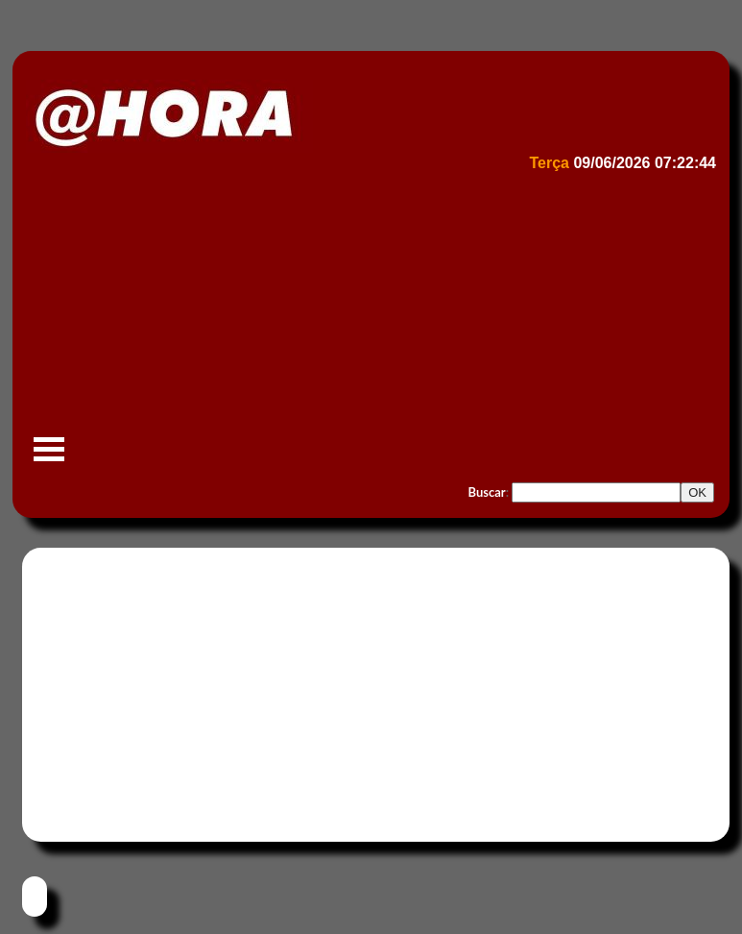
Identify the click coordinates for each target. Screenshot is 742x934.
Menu (49, 458)
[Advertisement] (368, 322)
